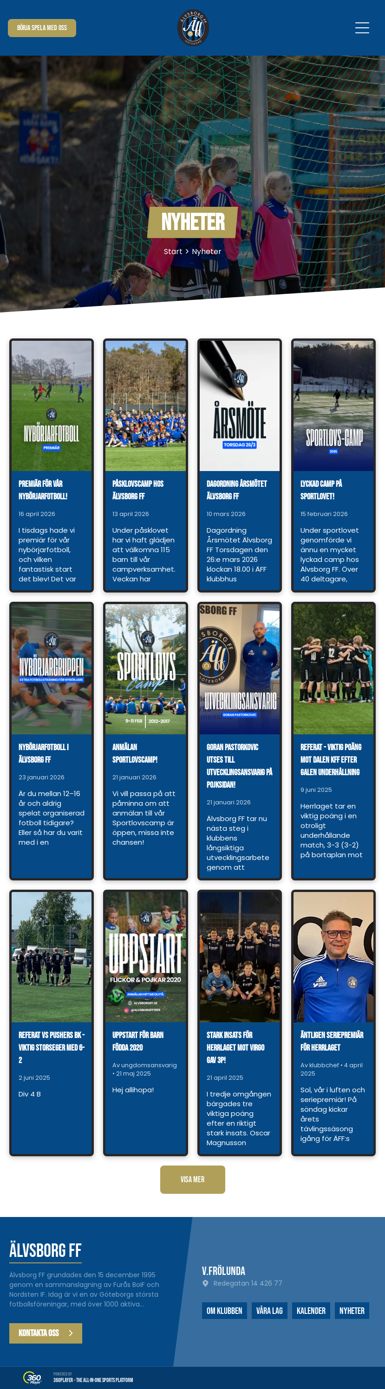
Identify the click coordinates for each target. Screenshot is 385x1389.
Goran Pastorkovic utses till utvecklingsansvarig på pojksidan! (239, 766)
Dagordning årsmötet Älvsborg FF (237, 490)
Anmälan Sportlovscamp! (134, 754)
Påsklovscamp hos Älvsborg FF (137, 490)
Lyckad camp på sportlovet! (321, 490)
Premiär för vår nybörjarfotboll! (43, 490)
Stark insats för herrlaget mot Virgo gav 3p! (235, 1048)
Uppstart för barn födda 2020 (137, 1042)
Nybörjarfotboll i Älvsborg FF (43, 754)
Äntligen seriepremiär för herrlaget (331, 1042)
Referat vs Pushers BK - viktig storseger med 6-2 (52, 1048)
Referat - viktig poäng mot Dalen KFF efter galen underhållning (330, 760)
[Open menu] (362, 28)
